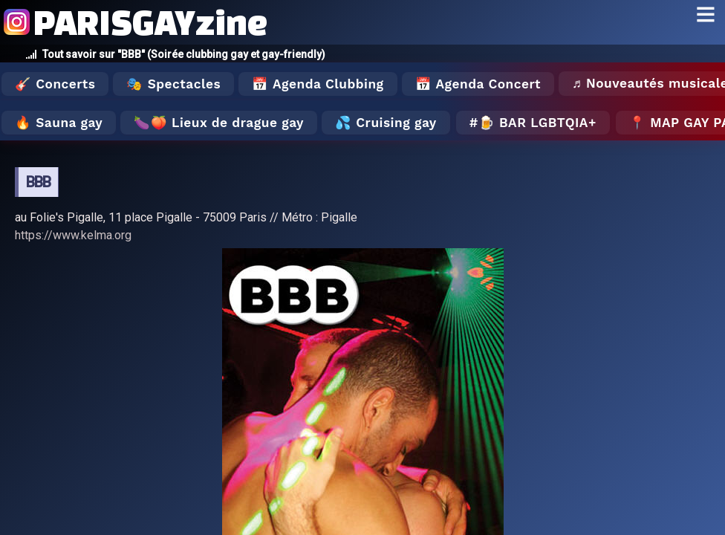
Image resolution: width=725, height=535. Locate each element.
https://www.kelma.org (73, 235)
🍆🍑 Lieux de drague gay (219, 122)
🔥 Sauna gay (59, 122)
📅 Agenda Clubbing (317, 84)
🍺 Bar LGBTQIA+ (537, 122)
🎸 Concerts (55, 84)
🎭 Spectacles (173, 84)
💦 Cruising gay (386, 122)
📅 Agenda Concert (478, 84)
